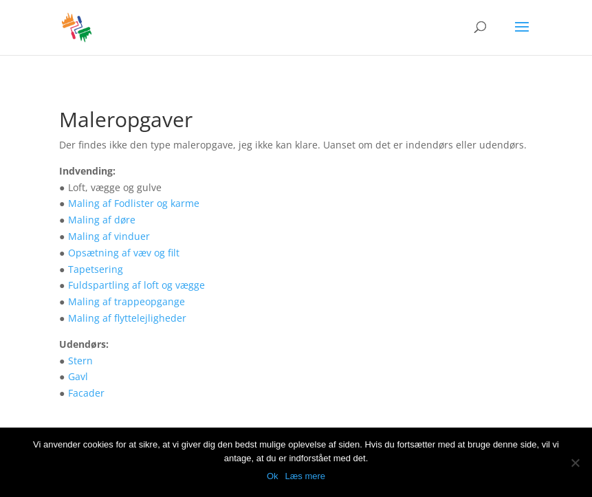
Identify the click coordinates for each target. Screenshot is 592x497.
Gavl (78, 376)
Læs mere (305, 476)
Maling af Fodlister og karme (133, 203)
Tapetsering (95, 269)
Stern (80, 360)
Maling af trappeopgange (126, 301)
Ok (272, 476)
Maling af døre (101, 219)
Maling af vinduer (109, 236)
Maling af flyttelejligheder (127, 317)
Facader (86, 392)
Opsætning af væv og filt (123, 252)
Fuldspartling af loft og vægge (136, 284)
